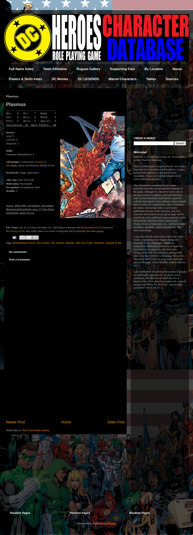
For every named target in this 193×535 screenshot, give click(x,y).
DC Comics (43, 242)
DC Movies (60, 79)
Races (177, 69)
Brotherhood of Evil (91, 227)
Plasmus (99, 242)
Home (66, 422)
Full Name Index (21, 69)
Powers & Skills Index (25, 79)
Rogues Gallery (88, 69)
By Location (154, 69)
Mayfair (70, 242)
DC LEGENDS (88, 79)
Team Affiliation (55, 69)
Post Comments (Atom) (35, 430)
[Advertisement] (65, 386)
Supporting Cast (122, 69)
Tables (151, 79)
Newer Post (15, 422)
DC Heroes (57, 242)
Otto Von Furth (84, 242)
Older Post (116, 422)
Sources (172, 79)
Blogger (111, 523)
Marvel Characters (123, 79)
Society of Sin (17, 231)
